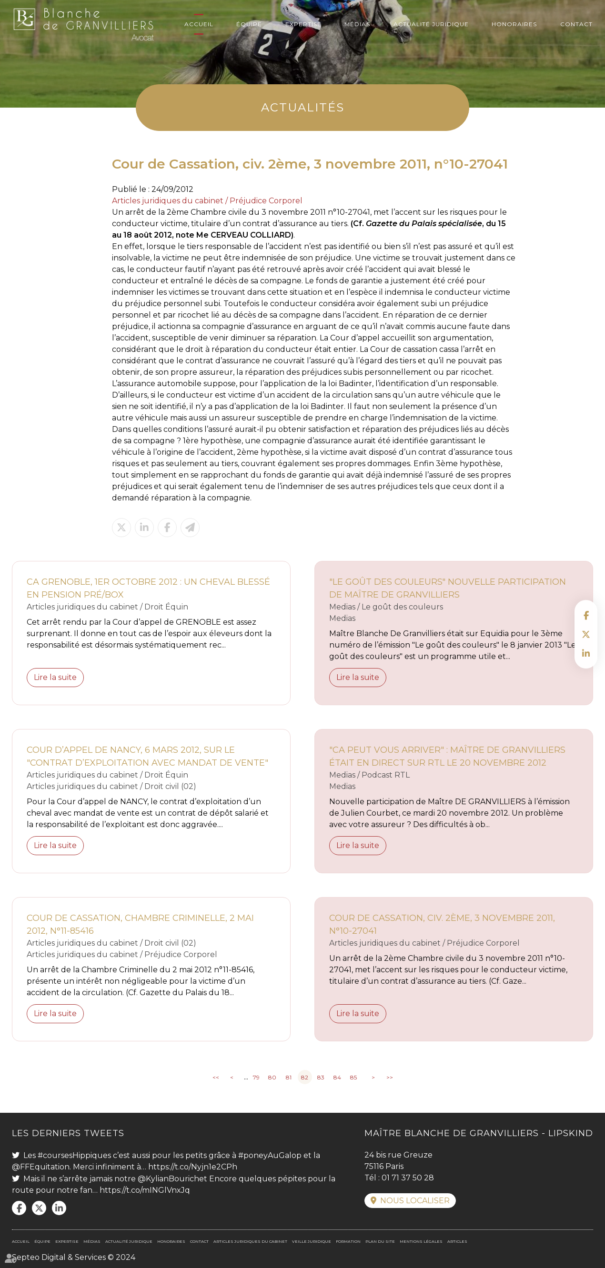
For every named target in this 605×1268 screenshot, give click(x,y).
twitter (586, 634)
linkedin (586, 653)
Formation (348, 1241)
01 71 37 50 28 (408, 1177)
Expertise (303, 24)
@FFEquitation (41, 1166)
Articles (457, 1241)
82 (304, 1077)
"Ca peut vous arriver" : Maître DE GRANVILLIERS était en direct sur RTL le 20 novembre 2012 (447, 756)
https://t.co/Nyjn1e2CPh (192, 1166)
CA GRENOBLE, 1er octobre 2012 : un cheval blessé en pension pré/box (148, 588)
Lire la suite (55, 677)
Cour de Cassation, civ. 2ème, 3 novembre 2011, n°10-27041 (442, 924)
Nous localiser (415, 1200)
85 (353, 1077)
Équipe (249, 24)
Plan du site (380, 1241)
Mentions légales (421, 1241)
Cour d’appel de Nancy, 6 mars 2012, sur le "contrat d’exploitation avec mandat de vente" (147, 756)
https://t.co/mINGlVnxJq (145, 1190)
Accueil (198, 24)
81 (289, 1077)
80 (272, 1077)
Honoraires (514, 24)
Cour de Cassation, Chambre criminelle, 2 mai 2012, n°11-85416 (140, 924)
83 (320, 1077)
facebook (586, 615)
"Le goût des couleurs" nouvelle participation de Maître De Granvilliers (447, 588)
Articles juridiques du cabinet (250, 1241)
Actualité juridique (431, 24)
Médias (357, 24)
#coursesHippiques (74, 1155)
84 (337, 1077)
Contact (576, 24)
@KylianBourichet (172, 1178)
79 (256, 1077)
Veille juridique (311, 1241)
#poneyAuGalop (270, 1155)
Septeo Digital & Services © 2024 (73, 1257)
